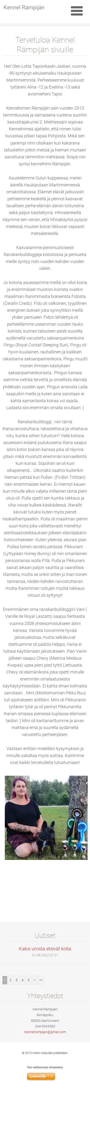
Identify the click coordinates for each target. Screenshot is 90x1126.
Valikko (77, 11)
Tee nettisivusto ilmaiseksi (45, 1102)
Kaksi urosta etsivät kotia (45, 984)
